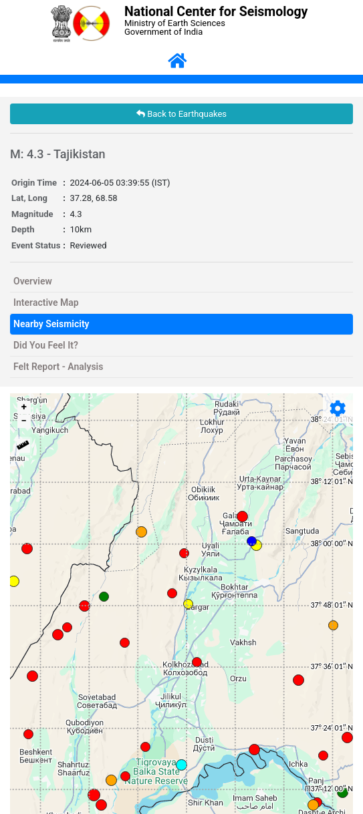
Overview (32, 281)
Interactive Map (46, 302)
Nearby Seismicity (51, 324)
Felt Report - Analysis (58, 366)
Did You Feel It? (45, 345)
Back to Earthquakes (181, 114)
